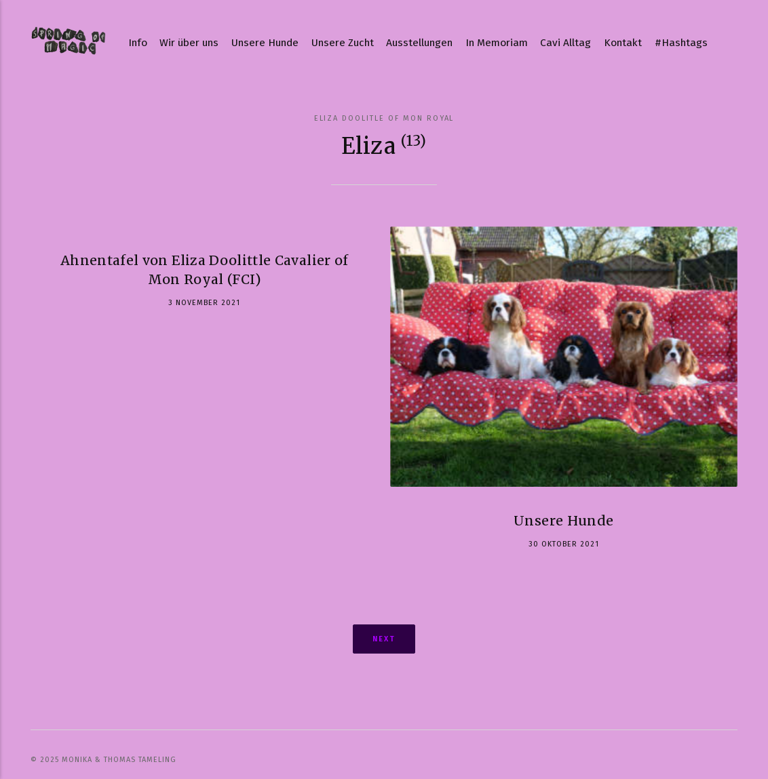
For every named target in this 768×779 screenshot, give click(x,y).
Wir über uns (188, 43)
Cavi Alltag (565, 43)
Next (384, 639)
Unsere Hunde (265, 43)
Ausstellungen (419, 43)
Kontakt (623, 43)
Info (137, 43)
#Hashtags (681, 43)
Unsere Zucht (342, 43)
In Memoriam (496, 43)
